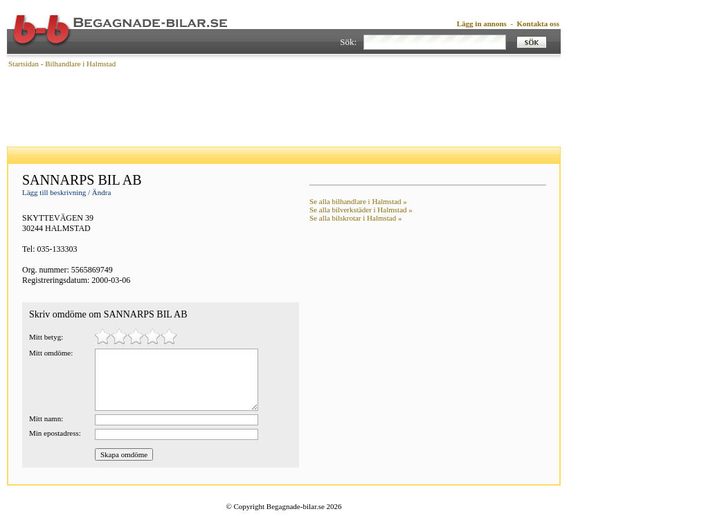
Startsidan (23, 63)
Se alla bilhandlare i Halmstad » (358, 201)
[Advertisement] (284, 107)
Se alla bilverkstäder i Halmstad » (361, 209)
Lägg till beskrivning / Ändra (66, 192)
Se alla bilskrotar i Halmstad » (355, 218)
